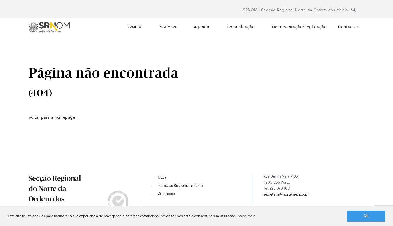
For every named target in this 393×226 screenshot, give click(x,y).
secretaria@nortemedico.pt (286, 194)
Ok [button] (366, 216)
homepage (65, 118)
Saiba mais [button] (246, 216)
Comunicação (241, 27)
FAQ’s (162, 177)
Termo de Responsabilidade (180, 185)
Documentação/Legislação (299, 27)
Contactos (348, 27)
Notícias (167, 27)
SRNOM (134, 27)
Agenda (201, 27)
